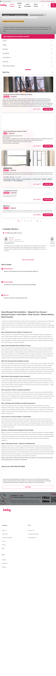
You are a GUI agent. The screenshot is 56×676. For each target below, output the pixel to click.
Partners (4, 559)
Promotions (5, 563)
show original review (9, 243)
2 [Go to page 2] (21, 221)
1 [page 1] (18, 221)
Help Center (5, 534)
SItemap (4, 567)
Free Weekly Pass (32, 537)
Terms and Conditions (7, 537)
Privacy (3, 544)
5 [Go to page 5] (31, 221)
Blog (3, 548)
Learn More (28, 487)
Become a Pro (31, 530)
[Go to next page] (40, 221)
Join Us (4, 541)
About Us (4, 530)
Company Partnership (33, 534)
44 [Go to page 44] (37, 221)
